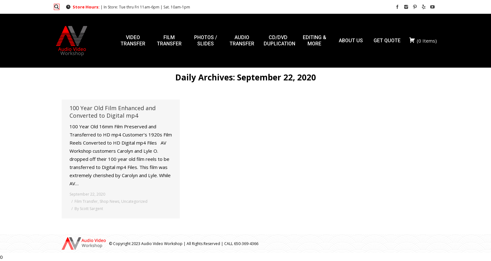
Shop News (109, 201)
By (89, 208)
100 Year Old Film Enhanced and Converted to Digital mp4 (113, 111)
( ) (423, 41)
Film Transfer (86, 201)
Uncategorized (134, 201)
